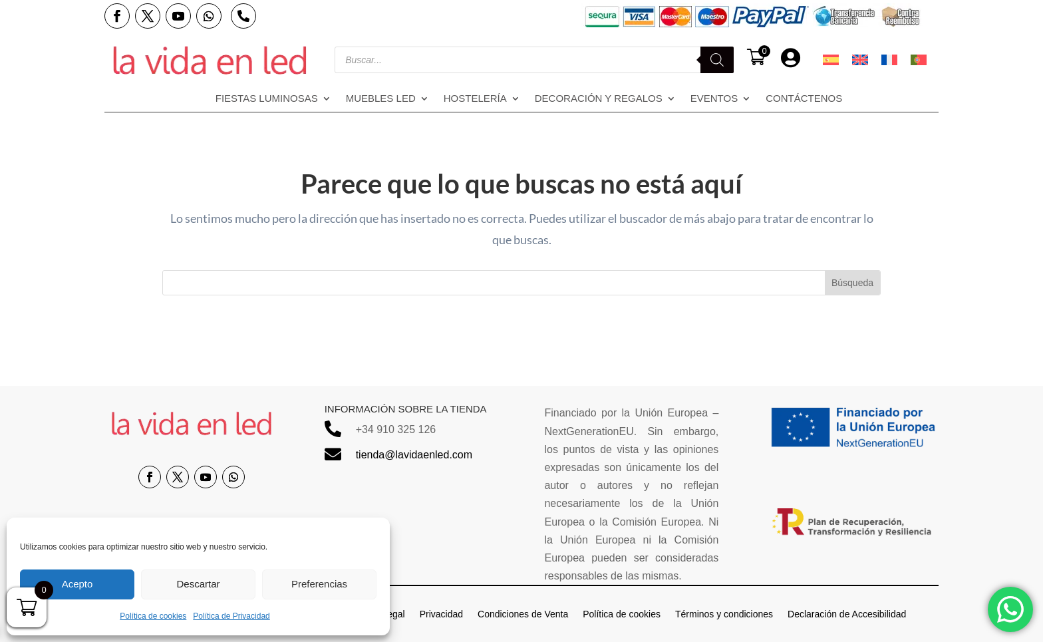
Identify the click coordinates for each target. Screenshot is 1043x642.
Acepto (77, 583)
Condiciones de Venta (523, 614)
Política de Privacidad (231, 616)
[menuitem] (830, 60)
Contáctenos (804, 99)
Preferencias (319, 583)
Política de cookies (153, 616)
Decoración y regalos (599, 99)
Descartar (198, 583)
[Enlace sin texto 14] (209, 60)
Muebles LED (381, 99)
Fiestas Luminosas (267, 99)
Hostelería (475, 99)
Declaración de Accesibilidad (847, 614)
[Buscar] (717, 60)
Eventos (714, 99)
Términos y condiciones (724, 614)
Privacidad (441, 614)
